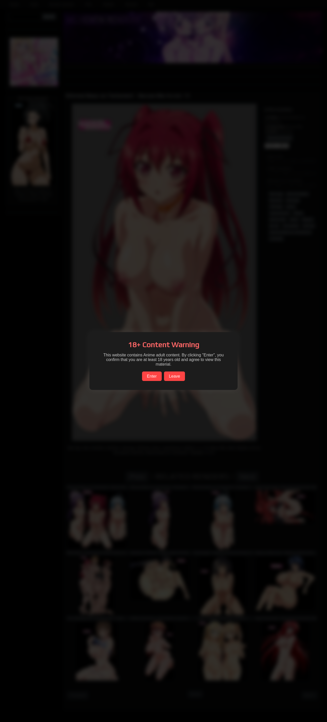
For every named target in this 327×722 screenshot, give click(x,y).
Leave (174, 376)
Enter (152, 376)
